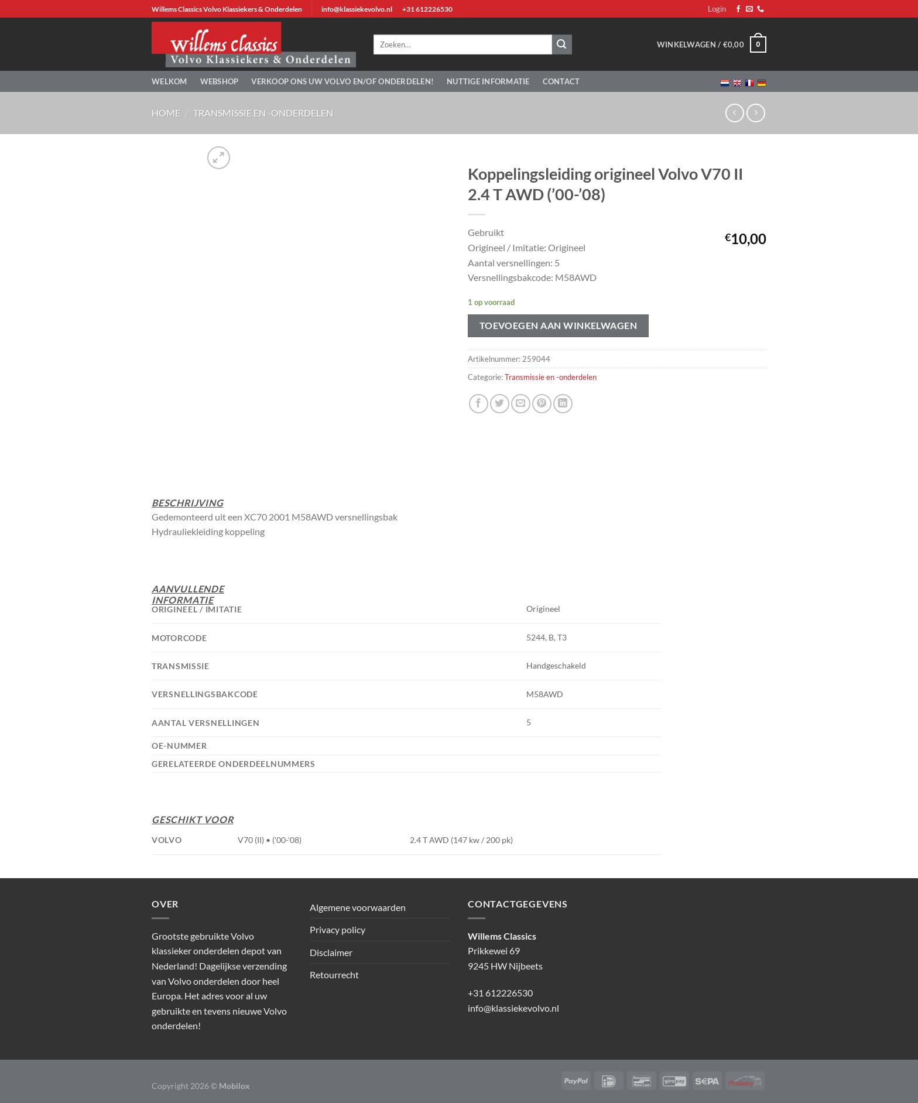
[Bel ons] (760, 9)
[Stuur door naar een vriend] (520, 403)
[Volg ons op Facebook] (738, 9)
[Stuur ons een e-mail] (749, 9)
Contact (561, 81)
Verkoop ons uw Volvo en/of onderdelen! (342, 81)
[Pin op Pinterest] (542, 403)
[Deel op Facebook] (478, 403)
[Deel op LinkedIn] (563, 403)
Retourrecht (334, 974)
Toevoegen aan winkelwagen (558, 325)
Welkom (169, 81)
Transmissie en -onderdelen (263, 112)
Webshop (219, 81)
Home (166, 112)
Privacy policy (337, 929)
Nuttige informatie (488, 81)
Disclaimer (331, 952)
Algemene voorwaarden (358, 907)
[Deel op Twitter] (499, 403)
